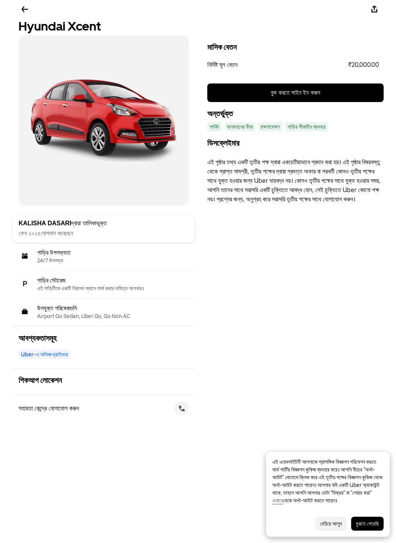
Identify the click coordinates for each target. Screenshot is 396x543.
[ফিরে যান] (24, 9)
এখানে (277, 500)
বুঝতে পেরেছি (367, 524)
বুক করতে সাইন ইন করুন (295, 92)
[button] (295, 65)
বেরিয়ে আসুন (331, 524)
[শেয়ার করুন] (374, 9)
